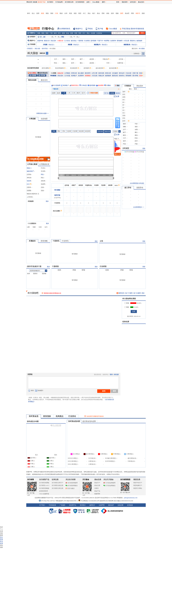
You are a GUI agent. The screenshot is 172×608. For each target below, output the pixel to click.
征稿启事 (120, 505)
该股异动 (139, 188)
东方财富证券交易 (57, 488)
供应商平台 (72, 505)
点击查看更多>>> (138, 207)
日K (53, 131)
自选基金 (99, 33)
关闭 (24, 6)
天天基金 (85, 479)
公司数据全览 (44, 164)
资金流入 (51, 44)
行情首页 (30, 48)
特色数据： (54, 75)
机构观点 (59, 416)
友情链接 (130, 505)
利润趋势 (31, 201)
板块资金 (74, 40)
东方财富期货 (125, 479)
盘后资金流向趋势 (89, 421)
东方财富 (30, 479)
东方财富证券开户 (57, 483)
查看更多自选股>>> (42, 113)
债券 (112, 13)
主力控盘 (67, 75)
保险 (107, 13)
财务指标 (47, 416)
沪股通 (45, 44)
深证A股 (37, 48)
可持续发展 (52, 505)
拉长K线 (100, 131)
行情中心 (31, 33)
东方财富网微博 (72, 483)
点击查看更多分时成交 (137, 183)
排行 (59, 33)
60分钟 (87, 131)
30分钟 (81, 131)
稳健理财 (97, 494)
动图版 (112, 93)
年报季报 (106, 40)
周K (58, 131)
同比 (42, 174)
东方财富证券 (69, 2)
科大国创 (57, 190)
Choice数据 (113, 29)
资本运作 (122, 73)
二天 (68, 93)
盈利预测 (93, 40)
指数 (38, 33)
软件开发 (45, 48)
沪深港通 (31, 44)
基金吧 (127, 13)
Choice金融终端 (44, 494)
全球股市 (31, 37)
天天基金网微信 (109, 485)
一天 (63, 93)
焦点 (33, 13)
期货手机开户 (137, 483)
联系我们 (83, 505)
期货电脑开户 (137, 485)
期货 (79, 13)
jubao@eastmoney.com (130, 498)
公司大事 (94, 73)
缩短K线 (107, 131)
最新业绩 (115, 75)
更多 (141, 73)
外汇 (84, 13)
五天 (83, 93)
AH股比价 (60, 40)
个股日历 (55, 89)
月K (63, 131)
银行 (93, 13)
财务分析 (108, 73)
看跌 (126, 307)
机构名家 (125, 322)
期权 (51, 13)
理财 (103, 13)
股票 (37, 13)
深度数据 (88, 75)
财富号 (138, 13)
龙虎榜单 (113, 40)
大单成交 (84, 85)
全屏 (117, 96)
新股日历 (47, 40)
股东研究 (88, 73)
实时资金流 (33, 416)
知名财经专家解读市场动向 (95, 416)
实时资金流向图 (74, 421)
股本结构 (101, 73)
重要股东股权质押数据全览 (52, 293)
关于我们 (42, 505)
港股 (75, 13)
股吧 (121, 13)
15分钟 (74, 131)
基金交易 (97, 485)
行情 (56, 13)
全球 (65, 13)
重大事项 (135, 75)
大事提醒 (32, 119)
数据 (61, 13)
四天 (78, 93)
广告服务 (62, 505)
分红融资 (115, 73)
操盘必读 (60, 73)
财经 (28, 13)
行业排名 (72, 416)
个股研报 (80, 40)
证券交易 (133, 2)
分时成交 (125, 148)
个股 (51, 33)
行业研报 (87, 40)
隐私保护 (111, 505)
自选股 (93, 33)
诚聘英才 (92, 505)
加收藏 (35, 2)
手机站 (90, 29)
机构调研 (101, 85)
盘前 (54, 93)
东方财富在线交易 (57, 485)
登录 (111, 374)
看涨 (126, 303)
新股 (42, 13)
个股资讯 (56, 241)
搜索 (143, 13)
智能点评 (101, 75)
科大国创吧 (56, 85)
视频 (117, 13)
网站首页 (29, 2)
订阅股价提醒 (93, 93)
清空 (114, 391)
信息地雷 (44, 119)
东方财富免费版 (44, 483)
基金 (98, 13)
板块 (55, 33)
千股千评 (100, 40)
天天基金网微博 (109, 483)
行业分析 (128, 73)
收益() (29, 168)
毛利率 (29, 181)
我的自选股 (32, 80)
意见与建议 (70, 488)
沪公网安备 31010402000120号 (89, 501)
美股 (70, 13)
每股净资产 (30, 171)
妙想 (88, 2)
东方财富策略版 (44, 488)
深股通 (70, 44)
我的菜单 (124, 2)
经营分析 (74, 73)
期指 (47, 13)
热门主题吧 (137, 293)
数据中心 (79, 29)
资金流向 (53, 40)
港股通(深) (127, 44)
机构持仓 (122, 75)
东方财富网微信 (72, 485)
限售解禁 (120, 40)
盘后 (58, 93)
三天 (73, 93)
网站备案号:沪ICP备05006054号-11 (67, 501)
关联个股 (135, 73)
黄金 (89, 13)
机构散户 (74, 75)
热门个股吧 (128, 293)
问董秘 (108, 85)
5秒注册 (116, 374)
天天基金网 (58, 2)
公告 (101, 241)
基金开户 (97, 483)
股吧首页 (120, 293)
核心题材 (81, 73)
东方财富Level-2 (44, 485)
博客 (132, 13)
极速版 (118, 93)
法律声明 (102, 505)
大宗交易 (126, 40)
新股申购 (40, 40)
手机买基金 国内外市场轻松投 (133, 29)
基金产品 (97, 491)
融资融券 (139, 40)
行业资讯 (65, 241)
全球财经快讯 (65, 29)
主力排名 (67, 40)
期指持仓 (133, 40)
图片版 (106, 93)
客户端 (100, 29)
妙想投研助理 (43, 491)
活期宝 (96, 488)
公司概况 (67, 73)
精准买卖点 (75, 85)
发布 (103, 391)
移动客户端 (41, 2)
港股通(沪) (97, 44)
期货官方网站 (137, 488)
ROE (29, 184)
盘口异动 (127, 188)
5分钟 (69, 131)
